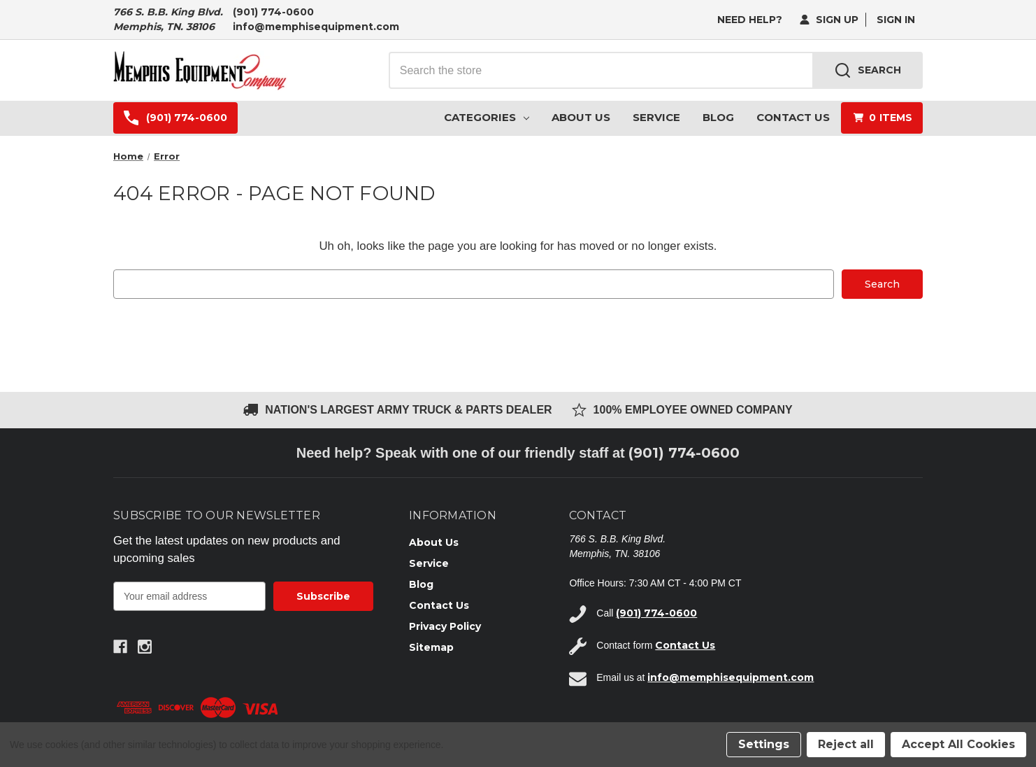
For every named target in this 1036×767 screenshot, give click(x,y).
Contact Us (793, 117)
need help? (749, 19)
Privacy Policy (445, 626)
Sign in (896, 19)
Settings (763, 744)
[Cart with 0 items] (882, 118)
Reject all (846, 744)
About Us (581, 117)
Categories (486, 117)
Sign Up (829, 19)
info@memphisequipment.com (316, 26)
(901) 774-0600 (273, 12)
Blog (718, 117)
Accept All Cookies (958, 744)
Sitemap (431, 647)
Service (656, 117)
